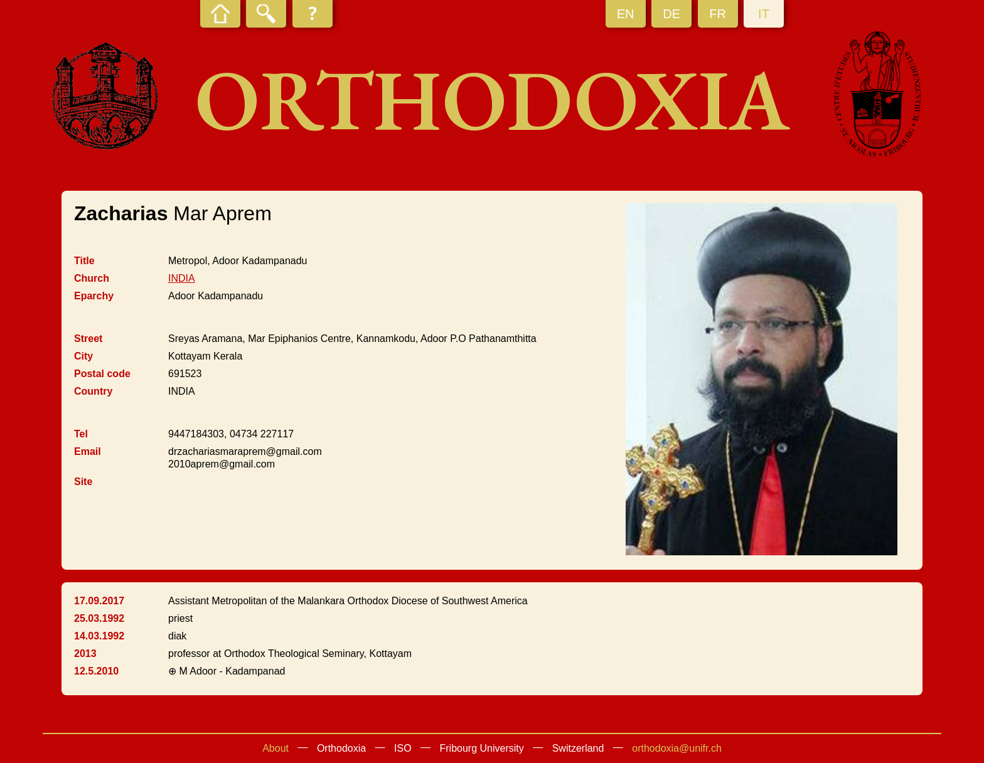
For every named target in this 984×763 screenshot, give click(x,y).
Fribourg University (482, 748)
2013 (85, 653)
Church (91, 278)
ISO (403, 748)
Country (93, 391)
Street (88, 338)
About (275, 748)
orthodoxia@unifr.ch (677, 748)
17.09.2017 (99, 600)
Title (84, 260)
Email (87, 451)
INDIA (181, 278)
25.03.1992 (99, 618)
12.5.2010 (96, 671)
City (83, 356)
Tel (81, 434)
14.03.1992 (99, 636)
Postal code (102, 373)
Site (83, 481)
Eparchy (94, 296)
